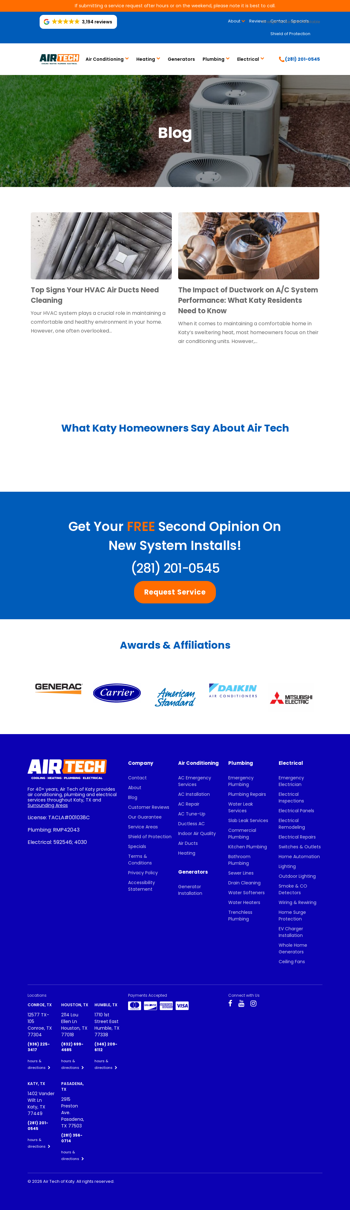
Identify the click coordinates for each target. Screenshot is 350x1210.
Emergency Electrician (291, 781)
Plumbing (213, 59)
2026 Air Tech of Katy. (54, 1181)
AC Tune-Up (191, 814)
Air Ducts (188, 843)
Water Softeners (246, 892)
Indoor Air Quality (197, 833)
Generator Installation (190, 889)
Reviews (257, 21)
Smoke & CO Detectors (293, 889)
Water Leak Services (240, 807)
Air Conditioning (105, 59)
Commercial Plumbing (242, 833)
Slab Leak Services (248, 820)
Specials (137, 846)
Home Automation (299, 856)
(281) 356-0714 (71, 1138)
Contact (137, 778)
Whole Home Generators (293, 948)
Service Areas (143, 827)
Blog (132, 797)
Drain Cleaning (244, 883)
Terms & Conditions (140, 859)
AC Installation (194, 794)
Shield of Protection (290, 34)
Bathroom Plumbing (239, 859)
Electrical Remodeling (292, 823)
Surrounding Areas (48, 805)
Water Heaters (244, 902)
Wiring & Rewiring (297, 902)
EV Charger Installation (291, 932)
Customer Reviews (148, 807)
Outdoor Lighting (297, 876)
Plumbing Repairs (247, 794)
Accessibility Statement (141, 885)
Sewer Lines (241, 873)
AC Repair (188, 804)
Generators (181, 59)
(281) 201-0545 (175, 568)
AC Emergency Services (194, 781)
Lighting (287, 866)
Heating (145, 59)
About (234, 21)
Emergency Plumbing (241, 781)
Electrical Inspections (291, 797)
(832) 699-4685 (72, 1046)
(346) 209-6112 (105, 1046)
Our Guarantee (145, 817)
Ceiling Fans (292, 961)
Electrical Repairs (297, 837)
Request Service (175, 592)
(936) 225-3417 (39, 1046)
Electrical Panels (296, 811)
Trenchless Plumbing (240, 915)
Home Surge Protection (292, 915)
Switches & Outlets (300, 847)
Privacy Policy (143, 873)
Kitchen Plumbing (247, 847)
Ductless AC (191, 823)
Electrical (248, 59)
